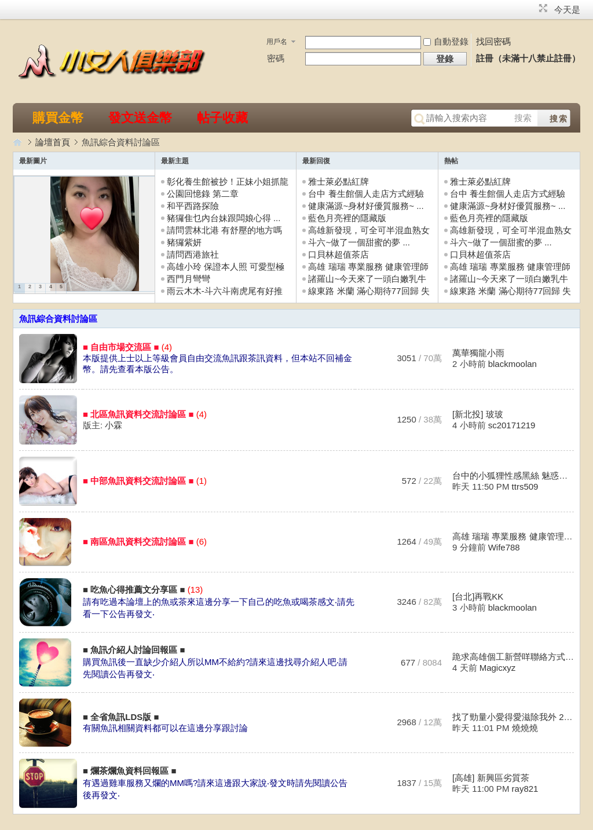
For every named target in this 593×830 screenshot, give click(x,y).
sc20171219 (512, 425)
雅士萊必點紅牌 (338, 181)
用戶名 (276, 42)
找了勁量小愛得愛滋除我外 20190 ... (522, 717)
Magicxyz (497, 668)
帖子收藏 (222, 118)
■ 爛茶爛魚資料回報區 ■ (129, 771)
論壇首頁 (52, 142)
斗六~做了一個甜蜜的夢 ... (358, 242)
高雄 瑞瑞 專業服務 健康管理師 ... (517, 536)
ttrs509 (525, 486)
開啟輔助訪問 (532, 8)
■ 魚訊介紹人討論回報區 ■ (134, 650)
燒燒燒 (525, 728)
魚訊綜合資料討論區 (58, 319)
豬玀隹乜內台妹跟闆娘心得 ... (224, 218)
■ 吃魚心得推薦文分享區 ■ (134, 589)
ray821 (525, 789)
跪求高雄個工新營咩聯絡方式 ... (513, 657)
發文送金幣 (140, 118)
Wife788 (504, 547)
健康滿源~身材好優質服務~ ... (365, 206)
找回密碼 (493, 41)
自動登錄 (445, 41)
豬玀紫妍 (184, 242)
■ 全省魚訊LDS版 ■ (121, 717)
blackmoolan (512, 364)
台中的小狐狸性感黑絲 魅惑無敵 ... (519, 475)
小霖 (113, 425)
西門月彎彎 (188, 279)
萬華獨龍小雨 (478, 353)
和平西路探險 (193, 206)
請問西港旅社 (193, 254)
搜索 (523, 118)
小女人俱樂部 (18, 142)
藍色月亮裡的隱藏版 (347, 218)
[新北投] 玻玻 (477, 414)
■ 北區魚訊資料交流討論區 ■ (138, 414)
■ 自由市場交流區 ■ (121, 347)
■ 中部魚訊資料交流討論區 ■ (138, 481)
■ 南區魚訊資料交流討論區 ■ (138, 541)
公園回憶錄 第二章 (203, 194)
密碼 (275, 58)
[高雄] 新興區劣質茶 (490, 778)
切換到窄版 (541, 8)
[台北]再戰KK (477, 596)
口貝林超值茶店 (338, 254)
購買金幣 (57, 118)
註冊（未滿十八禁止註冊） (528, 58)
